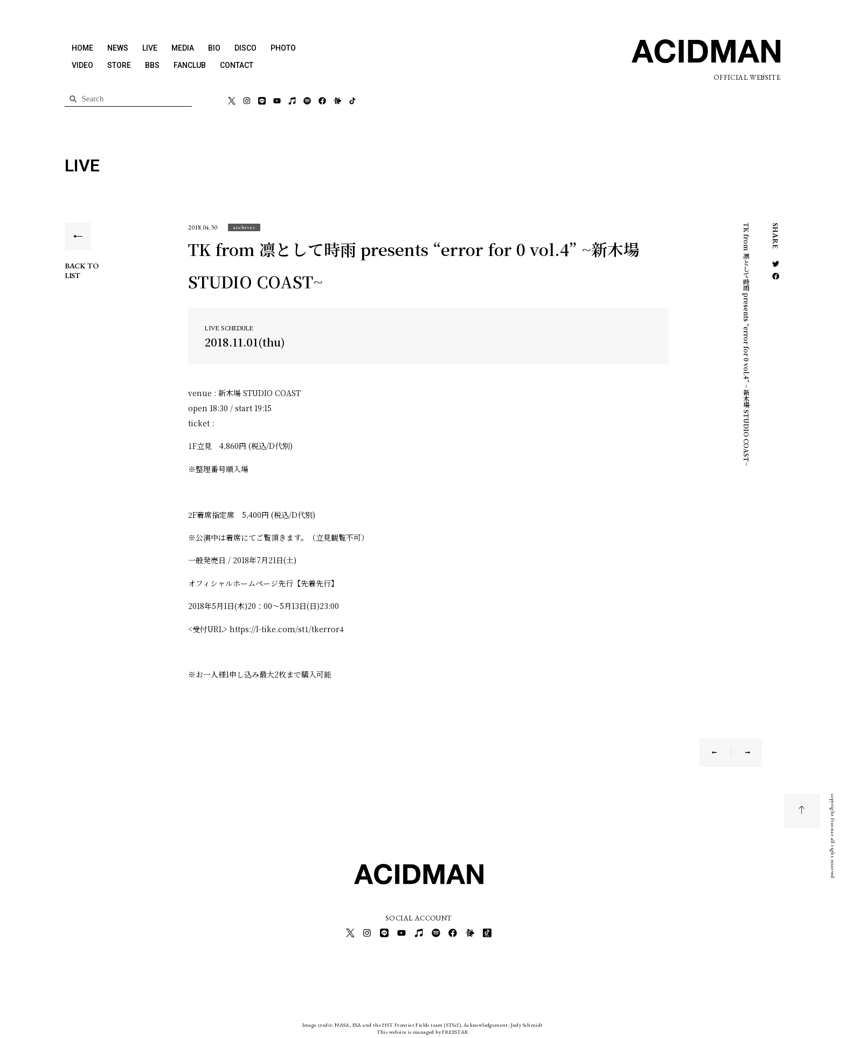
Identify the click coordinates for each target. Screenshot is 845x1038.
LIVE (149, 48)
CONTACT (236, 65)
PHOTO (283, 48)
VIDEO (82, 65)
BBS (152, 65)
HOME (82, 48)
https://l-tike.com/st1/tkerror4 (287, 629)
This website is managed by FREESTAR (423, 1029)
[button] (244, 227)
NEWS (117, 48)
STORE (119, 65)
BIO (214, 48)
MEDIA (182, 48)
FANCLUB (190, 65)
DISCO (245, 48)
